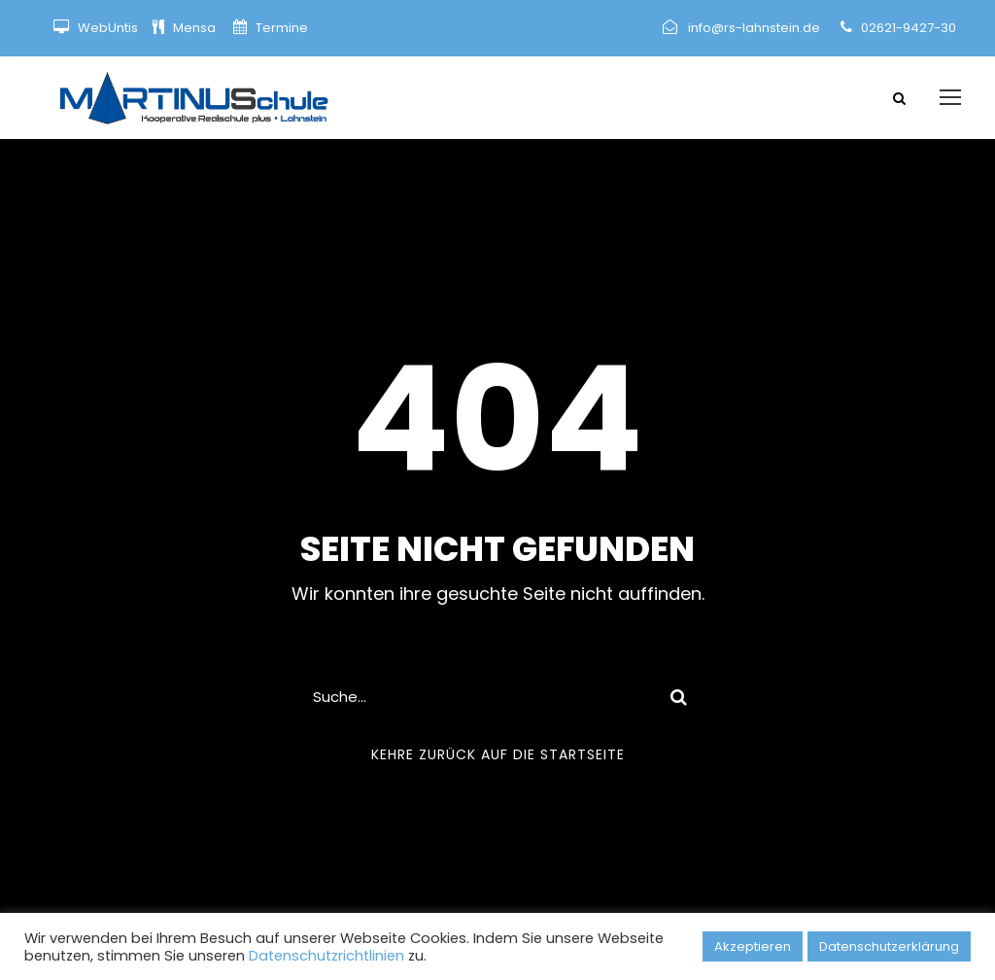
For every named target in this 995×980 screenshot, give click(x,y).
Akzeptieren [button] (752, 946)
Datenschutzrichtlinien (326, 955)
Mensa (196, 27)
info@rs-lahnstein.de (754, 27)
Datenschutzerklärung (889, 946)
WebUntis (108, 27)
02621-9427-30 (908, 27)
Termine (280, 27)
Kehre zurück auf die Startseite (498, 754)
